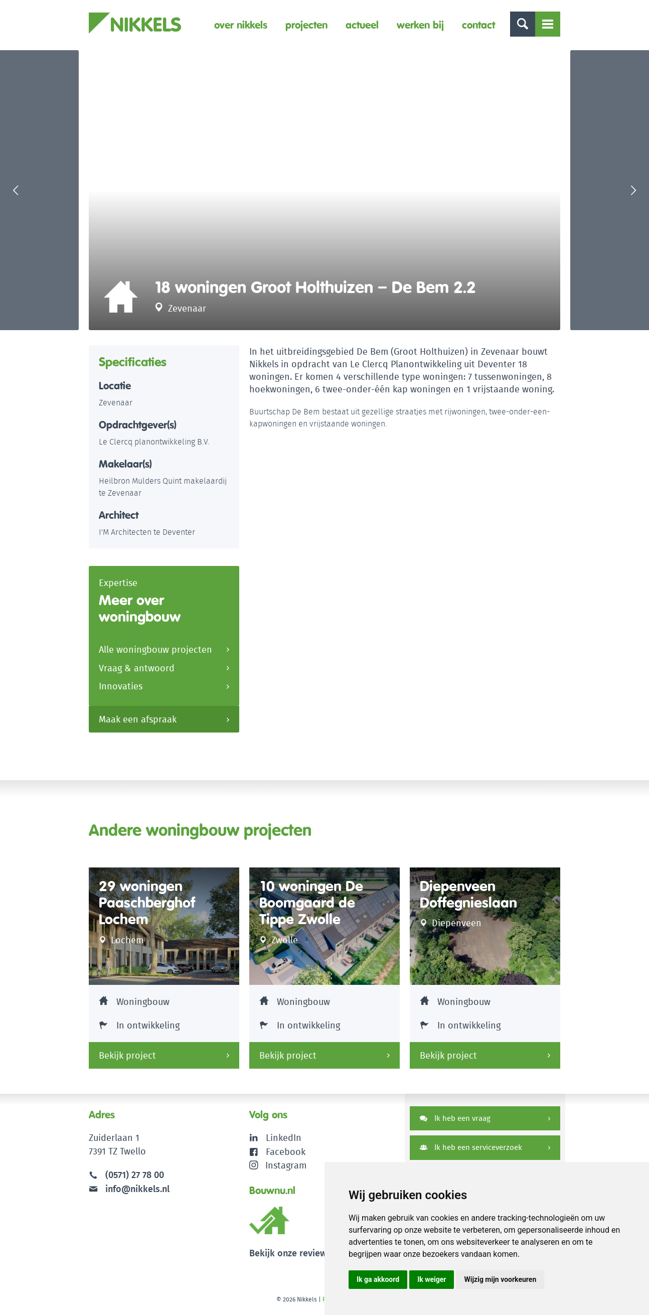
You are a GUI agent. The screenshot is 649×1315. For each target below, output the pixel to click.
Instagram (278, 1166)
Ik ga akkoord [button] (378, 1279)
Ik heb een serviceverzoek (471, 1149)
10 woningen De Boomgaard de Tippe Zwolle (311, 905)
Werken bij (420, 25)
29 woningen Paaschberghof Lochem (147, 905)
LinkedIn (283, 1139)
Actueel (362, 25)
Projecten (306, 25)
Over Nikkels (240, 25)
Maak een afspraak (138, 721)
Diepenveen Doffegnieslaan (468, 896)
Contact (478, 25)
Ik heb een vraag (455, 1120)
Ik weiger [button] (431, 1279)
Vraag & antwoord (137, 670)
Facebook (285, 1153)
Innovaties (120, 689)
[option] (324, 191)
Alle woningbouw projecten (155, 652)
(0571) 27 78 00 (134, 1177)
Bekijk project (127, 1057)
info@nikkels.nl (129, 1190)
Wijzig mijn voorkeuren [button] (500, 1279)
